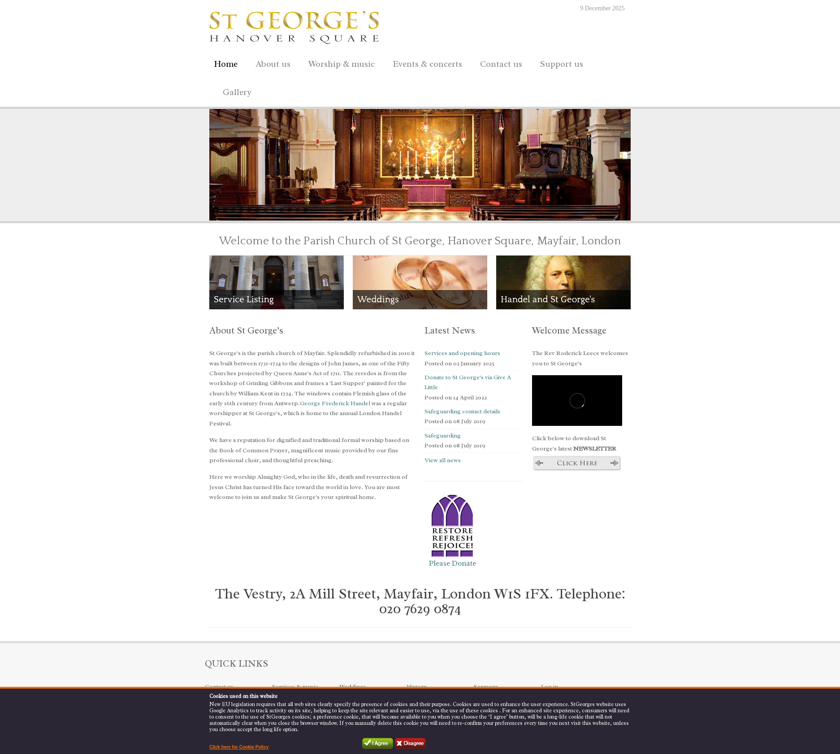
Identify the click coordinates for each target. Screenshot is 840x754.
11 (297, 210)
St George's (294, 25)
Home (226, 64)
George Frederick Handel (335, 403)
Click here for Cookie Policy (238, 747)
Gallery (237, 92)
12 (305, 210)
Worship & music (339, 62)
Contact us (499, 62)
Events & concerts (427, 64)
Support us (559, 62)
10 (289, 210)
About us (270, 62)
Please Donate (452, 563)
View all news (442, 460)
